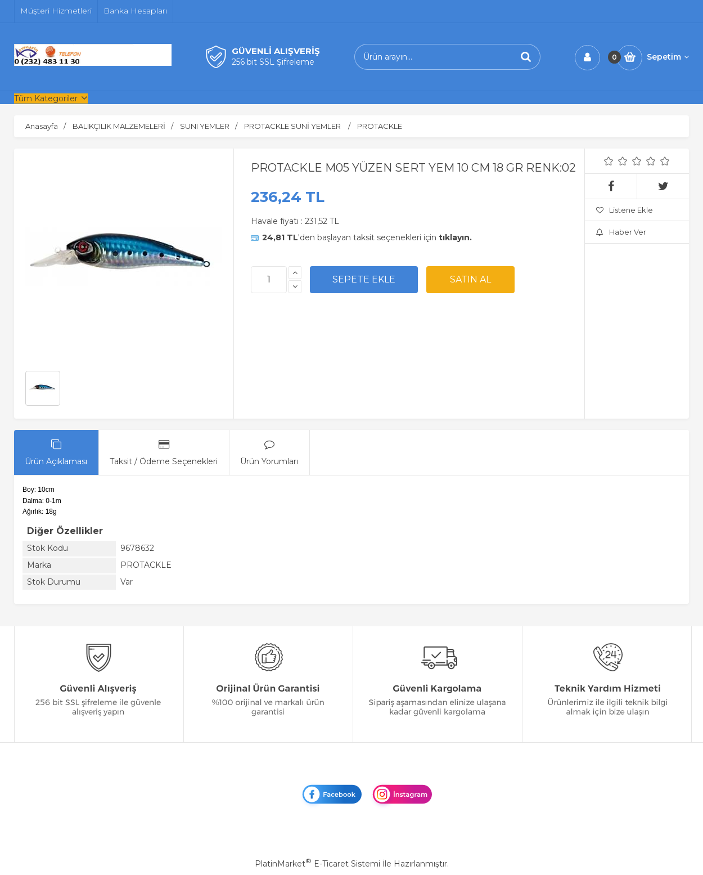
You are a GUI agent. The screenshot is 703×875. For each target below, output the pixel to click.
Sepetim (668, 57)
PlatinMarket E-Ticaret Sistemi (317, 864)
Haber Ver (621, 231)
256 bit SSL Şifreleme (273, 62)
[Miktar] (269, 279)
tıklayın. (455, 237)
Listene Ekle (624, 209)
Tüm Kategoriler (46, 98)
